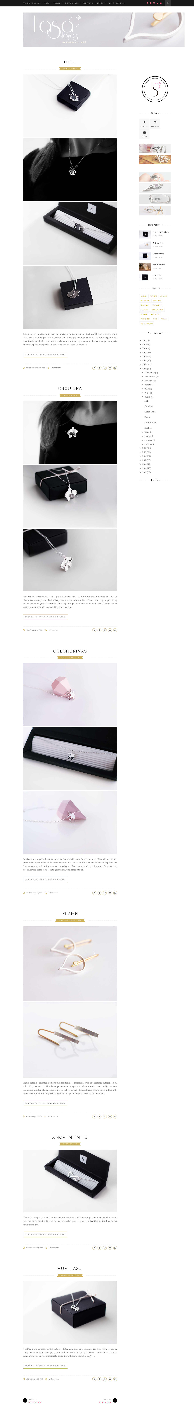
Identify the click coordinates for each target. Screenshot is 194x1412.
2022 (144, 356)
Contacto (87, 3)
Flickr (144, 134)
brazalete (145, 305)
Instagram (155, 123)
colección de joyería (70, 920)
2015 (144, 460)
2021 (144, 360)
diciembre (150, 372)
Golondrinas (70, 651)
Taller (57, 3)
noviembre (150, 376)
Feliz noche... (158, 243)
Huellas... (70, 1268)
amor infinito (70, 1144)
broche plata (70, 395)
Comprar (120, 3)
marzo (148, 436)
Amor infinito (70, 1137)
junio (147, 393)
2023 (144, 352)
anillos (163, 296)
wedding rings (147, 323)
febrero (148, 440)
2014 (144, 464)
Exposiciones (104, 3)
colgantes (157, 305)
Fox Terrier (157, 275)
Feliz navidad (158, 253)
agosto (148, 384)
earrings (144, 310)
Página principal (32, 3)
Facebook (144, 123)
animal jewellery (70, 658)
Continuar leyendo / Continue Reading (45, 354)
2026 (144, 340)
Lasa (47, 3)
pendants (155, 314)
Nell (70, 62)
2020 (144, 364)
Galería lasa (71, 3)
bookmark (145, 301)
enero (148, 444)
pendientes (145, 319)
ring (155, 319)
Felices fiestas (159, 264)
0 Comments (55, 368)
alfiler (143, 296)
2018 (144, 448)
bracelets (157, 301)
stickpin (163, 319)
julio (147, 388)
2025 (144, 344)
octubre (148, 380)
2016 (144, 456)
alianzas (153, 296)
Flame (70, 913)
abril (147, 432)
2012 (144, 472)
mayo (147, 397)
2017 (144, 452)
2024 (144, 348)
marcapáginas (157, 310)
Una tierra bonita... (161, 232)
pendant (144, 314)
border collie (70, 69)
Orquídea (70, 388)
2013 (144, 468)
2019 (144, 368)
